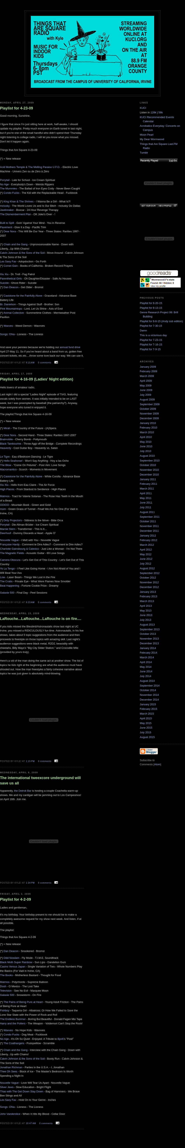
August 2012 (147, 568)
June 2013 (146, 615)
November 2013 (149, 638)
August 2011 (147, 512)
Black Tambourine (10, 443)
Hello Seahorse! (13, 460)
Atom (157, 764)
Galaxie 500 (7, 592)
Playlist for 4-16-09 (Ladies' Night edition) (36, 379)
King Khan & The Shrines (18, 201)
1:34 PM (31, 883)
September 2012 (150, 573)
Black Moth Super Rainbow (16, 962)
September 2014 (150, 685)
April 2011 (146, 493)
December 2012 (149, 587)
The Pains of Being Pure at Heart (23, 1002)
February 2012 (148, 540)
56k (160, 112)
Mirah (6, 428)
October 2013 (148, 633)
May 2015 (145, 723)
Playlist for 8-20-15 (151, 303)
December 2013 (149, 643)
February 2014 (148, 652)
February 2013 (148, 596)
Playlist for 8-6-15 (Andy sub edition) (161, 321)
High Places (7, 489)
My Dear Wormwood (152, 139)
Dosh (3, 986)
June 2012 (146, 558)
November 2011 (149, 526)
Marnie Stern (7, 529)
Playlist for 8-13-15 (151, 307)
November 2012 (149, 582)
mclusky (5, 205)
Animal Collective (13, 312)
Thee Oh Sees (8, 1071)
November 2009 (149, 413)
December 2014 (149, 699)
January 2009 (148, 366)
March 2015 (147, 713)
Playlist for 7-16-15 (151, 344)
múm (3, 509)
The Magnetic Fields (12, 553)
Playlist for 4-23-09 (16, 108)
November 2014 (149, 694)
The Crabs (6, 581)
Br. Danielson (8, 304)
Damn (143, 330)
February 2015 (148, 708)
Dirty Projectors (12, 520)
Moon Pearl (146, 134)
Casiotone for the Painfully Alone (22, 295)
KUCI (143, 107)
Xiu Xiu (4, 274)
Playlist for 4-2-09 (15, 899)
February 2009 (148, 371)
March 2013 (147, 601)
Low (2, 577)
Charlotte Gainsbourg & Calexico (19, 548)
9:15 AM (31, 363)
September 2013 (150, 629)
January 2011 (148, 479)
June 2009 (146, 390)
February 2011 (148, 483)
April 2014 (146, 662)
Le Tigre (5, 456)
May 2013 (145, 610)
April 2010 (146, 437)
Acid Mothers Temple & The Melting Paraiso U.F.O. (30, 167)
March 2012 (147, 544)
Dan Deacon (10, 287)
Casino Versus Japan (12, 966)
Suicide (4, 282)
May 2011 (145, 498)
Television (6, 990)
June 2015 (146, 727)
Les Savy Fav (8, 261)
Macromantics (8, 469)
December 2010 (149, 474)
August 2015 (147, 737)
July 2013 (145, 619)
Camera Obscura (10, 559)
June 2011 (146, 502)
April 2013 (146, 605)
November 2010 (149, 469)
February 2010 (148, 427)
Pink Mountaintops (11, 308)
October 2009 (148, 408)
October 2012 (148, 577)
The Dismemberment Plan (15, 214)
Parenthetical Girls (11, 278)
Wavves (8, 325)
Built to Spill (7, 222)
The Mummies (8, 188)
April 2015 (146, 718)
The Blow (5, 465)
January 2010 (148, 423)
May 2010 (145, 441)
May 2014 (145, 666)
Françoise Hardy (10, 544)
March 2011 (147, 488)
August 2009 (147, 399)
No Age (4, 184)
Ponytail (4, 180)
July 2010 (145, 451)
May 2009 (145, 385)
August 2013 (147, 624)
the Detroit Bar (23, 790)
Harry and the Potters (12, 1023)
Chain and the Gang (15, 244)
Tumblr (144, 152)
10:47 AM (31, 1123)
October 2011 (148, 521)
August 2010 (147, 455)
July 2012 (145, 563)
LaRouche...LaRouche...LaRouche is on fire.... (40, 619)
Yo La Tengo (7, 568)
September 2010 (150, 460)
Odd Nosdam (11, 957)
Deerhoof (5, 533)
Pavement (6, 227)
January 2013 (148, 591)
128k (153, 112)
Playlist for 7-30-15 (151, 325)
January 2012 (148, 535)
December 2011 (149, 530)
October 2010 (148, 465)
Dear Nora (9, 231)
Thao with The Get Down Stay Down (21, 1091)
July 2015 (145, 732)
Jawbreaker (7, 209)
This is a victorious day (153, 335)
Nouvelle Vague (9, 540)
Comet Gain (10, 265)
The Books (6, 975)
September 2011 (150, 516)
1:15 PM (31, 761)
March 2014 (147, 657)
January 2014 (148, 648)
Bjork (61, 1038)
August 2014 (147, 680)
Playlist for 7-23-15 (151, 340)
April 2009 (146, 380)
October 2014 (148, 690)
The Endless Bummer (13, 1019)
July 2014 (145, 676)
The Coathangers (13, 1043)
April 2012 (146, 549)
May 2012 (145, 554)
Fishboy (4, 1010)
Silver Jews (7, 1087)
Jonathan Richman (11, 1067)
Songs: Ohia (7, 334)
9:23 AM (31, 602)
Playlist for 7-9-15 (150, 349)
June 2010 (146, 446)
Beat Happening (9, 585)
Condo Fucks (11, 192)
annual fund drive (70, 347)
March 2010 (147, 432)
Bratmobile (6, 439)
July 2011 (145, 507)
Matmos (4, 496)
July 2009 (145, 394)
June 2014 (146, 671)
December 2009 (149, 418)
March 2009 (147, 376)
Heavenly (5, 448)
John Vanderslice (10, 1113)
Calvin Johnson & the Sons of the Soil (22, 252)
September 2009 (150, 404)
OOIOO (4, 504)
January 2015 (148, 704)
